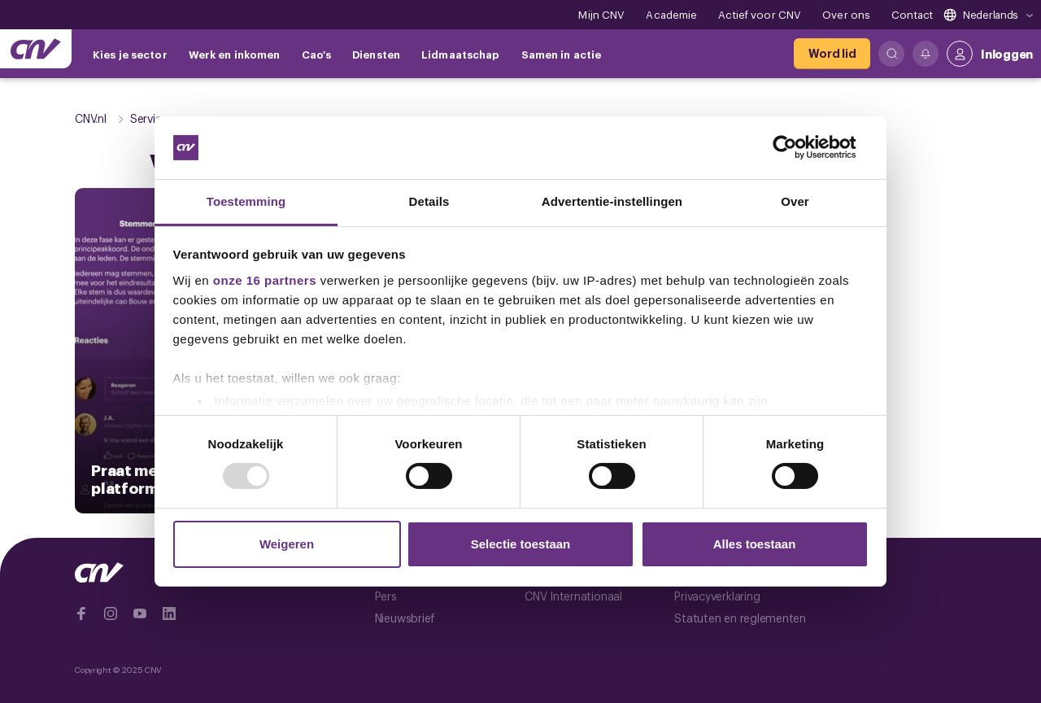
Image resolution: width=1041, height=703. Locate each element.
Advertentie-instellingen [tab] (612, 201)
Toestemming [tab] (246, 201)
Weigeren (286, 544)
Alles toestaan (754, 544)
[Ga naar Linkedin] (169, 613)
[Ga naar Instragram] (110, 613)
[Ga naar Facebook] (81, 613)
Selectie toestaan (521, 544)
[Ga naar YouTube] (140, 613)
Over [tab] (795, 201)
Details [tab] (429, 201)
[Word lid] (832, 53)
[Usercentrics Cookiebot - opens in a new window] (797, 147)
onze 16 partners (264, 280)
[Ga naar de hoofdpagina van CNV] (36, 48)
